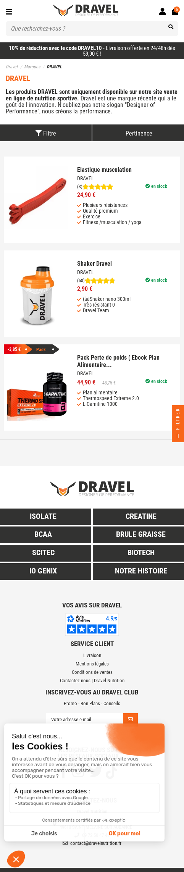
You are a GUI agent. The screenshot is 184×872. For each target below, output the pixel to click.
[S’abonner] (130, 720)
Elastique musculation (104, 169)
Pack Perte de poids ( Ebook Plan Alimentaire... (118, 361)
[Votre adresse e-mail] (84, 720)
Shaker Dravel (94, 263)
